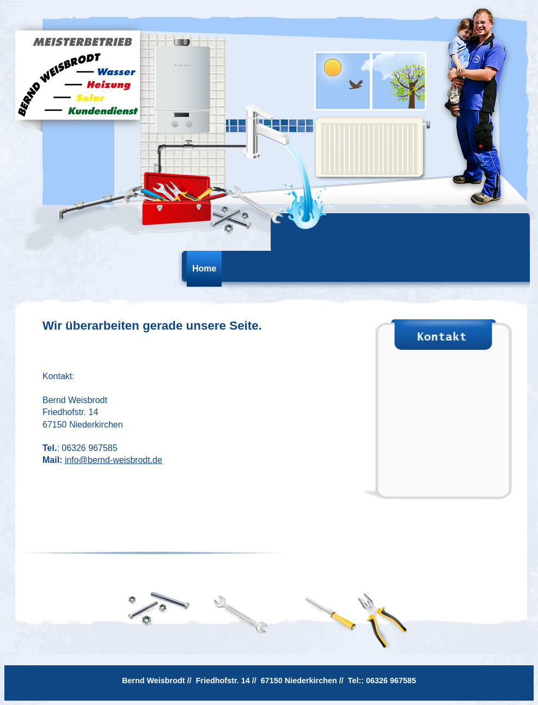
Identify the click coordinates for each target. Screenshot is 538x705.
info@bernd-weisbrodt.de (113, 460)
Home (204, 268)
